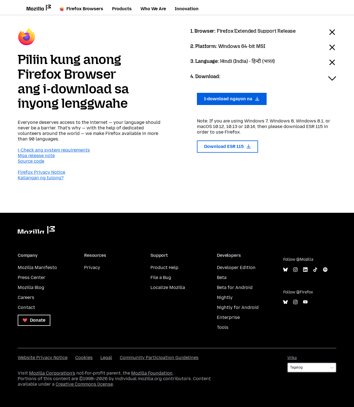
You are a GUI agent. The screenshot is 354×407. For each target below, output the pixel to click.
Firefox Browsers (81, 8)
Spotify (325, 269)
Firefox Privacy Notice (41, 172)
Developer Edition (236, 267)
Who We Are (153, 8)
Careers (26, 297)
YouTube (305, 302)
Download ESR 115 (227, 146)
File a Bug (160, 277)
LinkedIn (305, 269)
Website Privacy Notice (42, 357)
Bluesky (285, 269)
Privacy (92, 267)
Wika (292, 357)
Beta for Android (235, 287)
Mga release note (36, 155)
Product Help (164, 267)
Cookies (84, 357)
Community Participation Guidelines (159, 357)
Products (122, 8)
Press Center (31, 277)
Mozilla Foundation (152, 373)
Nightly (225, 297)
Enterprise (228, 317)
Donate (34, 320)
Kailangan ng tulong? (41, 177)
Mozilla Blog (31, 287)
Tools (222, 327)
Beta (222, 277)
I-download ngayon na (231, 98)
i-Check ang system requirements (54, 150)
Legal (106, 357)
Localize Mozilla (167, 287)
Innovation (187, 8)
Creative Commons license (84, 384)
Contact (26, 307)
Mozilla (36, 230)
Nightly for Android (238, 307)
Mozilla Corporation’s (52, 373)
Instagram (295, 269)
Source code (31, 161)
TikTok (315, 269)
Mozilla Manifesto (37, 267)
